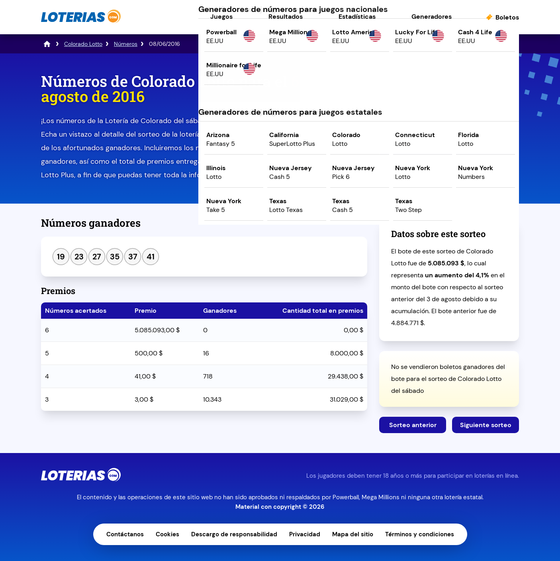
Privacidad (304, 534)
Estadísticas (357, 16)
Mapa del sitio (352, 534)
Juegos (221, 16)
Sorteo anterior (413, 425)
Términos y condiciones (419, 534)
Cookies (167, 534)
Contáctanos (125, 534)
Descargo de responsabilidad (234, 534)
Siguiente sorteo (485, 425)
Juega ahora (449, 142)
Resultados (285, 16)
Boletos (507, 17)
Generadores (431, 16)
